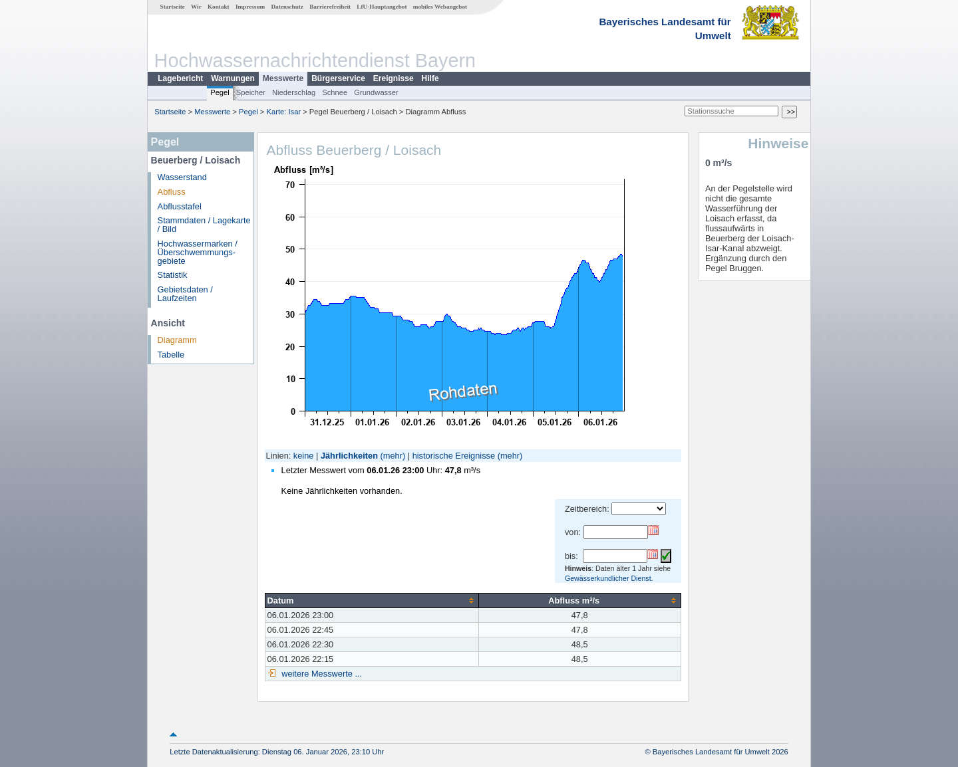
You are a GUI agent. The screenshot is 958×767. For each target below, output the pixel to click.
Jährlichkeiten (349, 456)
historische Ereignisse (453, 456)
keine (303, 456)
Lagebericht (180, 78)
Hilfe (430, 78)
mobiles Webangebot (440, 6)
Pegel (220, 92)
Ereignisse (393, 78)
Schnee (334, 92)
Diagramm (177, 340)
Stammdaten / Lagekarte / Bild (204, 224)
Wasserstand (182, 177)
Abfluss (172, 192)
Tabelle (171, 355)
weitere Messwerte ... (320, 674)
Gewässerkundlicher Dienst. (609, 578)
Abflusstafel (180, 206)
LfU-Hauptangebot (381, 6)
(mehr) (393, 456)
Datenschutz (287, 6)
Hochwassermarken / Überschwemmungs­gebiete (198, 252)
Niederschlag (293, 92)
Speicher (250, 92)
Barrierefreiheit (330, 6)
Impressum (250, 6)
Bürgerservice (338, 78)
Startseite (172, 6)
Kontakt (219, 6)
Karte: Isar (284, 112)
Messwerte (283, 78)
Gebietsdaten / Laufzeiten (185, 293)
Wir (196, 6)
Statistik (173, 275)
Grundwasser (376, 92)
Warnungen (233, 78)
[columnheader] (371, 600)
